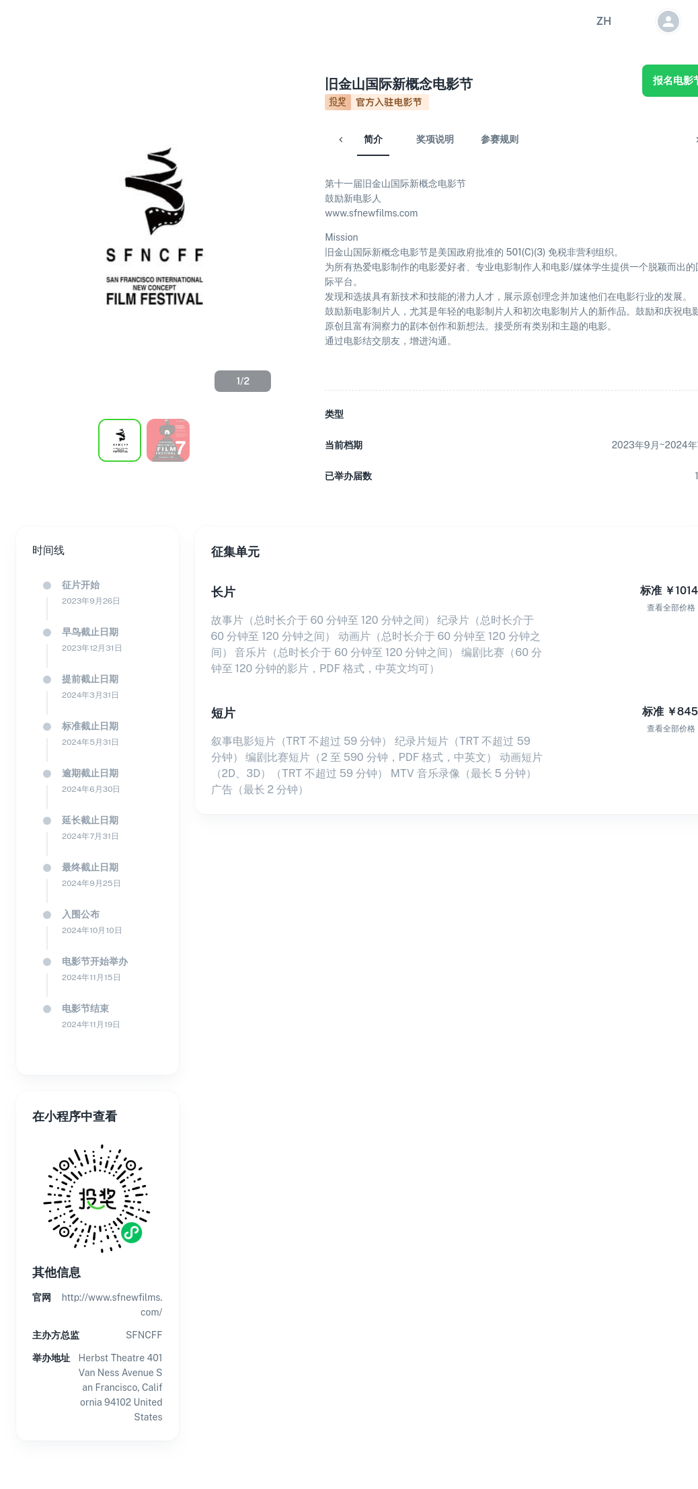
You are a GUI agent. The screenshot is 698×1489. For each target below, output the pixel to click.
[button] (603, 21)
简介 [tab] (341, 139)
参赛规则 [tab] (467, 139)
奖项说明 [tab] (403, 139)
